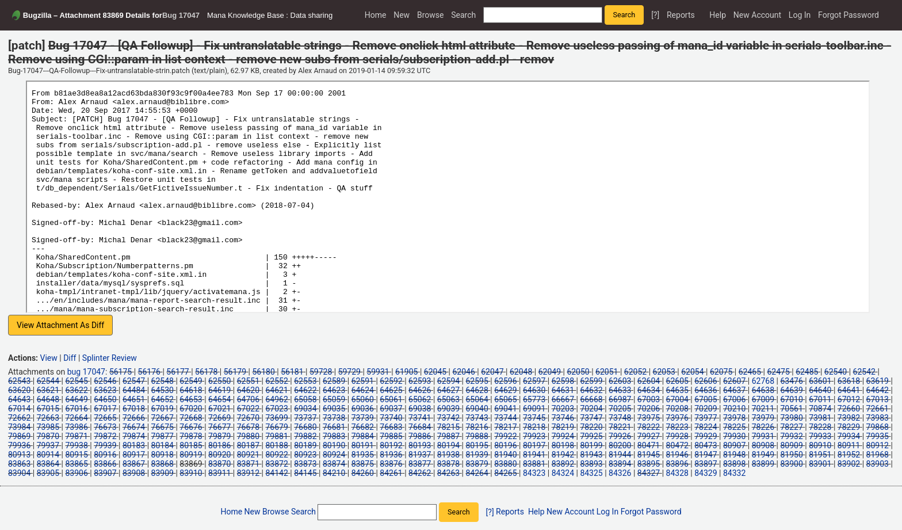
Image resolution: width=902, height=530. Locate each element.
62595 (477, 381)
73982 (849, 417)
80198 (563, 445)
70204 (591, 408)
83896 (677, 463)
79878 (190, 436)
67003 (648, 399)
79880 (248, 436)
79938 (76, 445)
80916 (105, 454)
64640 (820, 390)
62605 (677, 381)
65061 (391, 399)
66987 (620, 399)
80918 (162, 454)
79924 (563, 436)
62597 (534, 381)
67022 (248, 408)
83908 (134, 473)
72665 (105, 417)
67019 (162, 408)
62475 (778, 371)
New (401, 15)
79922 (505, 436)
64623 (334, 390)
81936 (391, 454)
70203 (563, 408)
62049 (549, 371)
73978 (734, 417)
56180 (263, 371)
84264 (477, 473)
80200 (620, 445)
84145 (305, 473)
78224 (705, 427)
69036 (362, 408)
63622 (76, 390)
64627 (448, 390)
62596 (505, 381)
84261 (391, 473)
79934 (849, 436)
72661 (877, 408)
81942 (563, 454)
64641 (849, 390)
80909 (791, 445)
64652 (162, 399)
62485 (807, 371)
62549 (190, 381)
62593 (419, 381)
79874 (134, 436)
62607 (734, 381)
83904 (19, 473)
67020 (190, 408)
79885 (391, 436)
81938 (448, 454)
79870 (48, 436)
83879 (477, 463)
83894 (620, 463)
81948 (734, 454)
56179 (235, 371)
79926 (620, 436)
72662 (19, 417)
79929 (705, 436)
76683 (391, 427)
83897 (705, 463)
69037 (391, 408)
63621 (48, 390)
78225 (734, 427)
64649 (76, 399)
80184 (162, 445)
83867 (134, 463)
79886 (419, 436)
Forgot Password (848, 15)
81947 (705, 454)
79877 (162, 436)
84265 (505, 473)
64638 (763, 390)
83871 (248, 463)
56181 (292, 371)
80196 (505, 445)
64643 (19, 399)
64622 (305, 390)
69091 (534, 408)
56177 (177, 371)
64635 (677, 390)
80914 (48, 454)
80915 (76, 454)
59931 (377, 371)
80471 (648, 445)
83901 (820, 463)
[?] (655, 15)
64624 (362, 390)
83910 (190, 473)
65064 (477, 399)
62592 (391, 381)
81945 (648, 454)
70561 (791, 408)
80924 (334, 454)
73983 (877, 417)
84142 (276, 473)
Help (717, 15)
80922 (276, 454)
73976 (677, 417)
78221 (620, 427)
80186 (219, 445)
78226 (763, 427)
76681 (334, 427)
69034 (305, 408)
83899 (763, 463)
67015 (48, 408)
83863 (19, 463)
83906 (76, 473)
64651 (134, 399)
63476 (791, 381)
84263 (448, 473)
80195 (477, 445)
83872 (276, 463)
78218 (534, 427)
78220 (591, 427)
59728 (320, 371)
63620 (19, 390)
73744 (505, 417)
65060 (362, 399)
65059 (334, 399)
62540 (835, 371)
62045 (435, 371)
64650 (105, 399)
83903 (877, 463)
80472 (677, 445)
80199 (591, 445)
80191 (362, 445)
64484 (134, 390)
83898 (734, 463)
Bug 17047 (181, 15)
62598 (563, 381)
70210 (734, 408)
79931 (763, 436)
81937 (419, 454)
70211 (763, 408)
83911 (219, 473)
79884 (362, 436)
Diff (69, 358)
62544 (48, 381)
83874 (334, 463)
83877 (419, 463)
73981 (820, 417)
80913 (19, 454)
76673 (105, 427)
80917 (134, 454)
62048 (521, 371)
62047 (492, 371)
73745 (534, 417)
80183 (134, 445)
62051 (606, 371)
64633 (620, 390)
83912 (248, 473)
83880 (505, 463)
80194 (448, 445)
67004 (677, 399)
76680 (305, 427)
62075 (721, 371)
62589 (334, 381)
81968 (877, 454)
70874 (820, 408)
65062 (419, 399)
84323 (534, 473)
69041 (505, 408)
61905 (406, 371)
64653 (190, 399)
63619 (877, 381)
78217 (505, 427)
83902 (849, 463)
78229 (849, 427)
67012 (849, 399)
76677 (219, 427)
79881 (276, 436)
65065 (505, 399)
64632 (591, 390)
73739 (362, 417)
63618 (849, 381)
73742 (448, 417)
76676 (190, 427)
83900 (791, 463)
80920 (219, 454)
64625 (391, 390)
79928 (677, 436)
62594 (448, 381)
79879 (219, 436)
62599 (591, 381)
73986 (76, 427)
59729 (349, 371)
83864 (48, 463)
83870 (219, 463)
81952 (849, 454)
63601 (820, 381)
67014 (19, 408)
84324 (563, 473)
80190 (334, 445)
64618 (190, 390)
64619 (219, 390)
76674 (134, 427)
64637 (734, 390)
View (49, 358)
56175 (120, 371)
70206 (648, 408)
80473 (705, 445)
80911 (849, 445)
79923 (534, 436)
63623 (105, 390)
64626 (419, 390)
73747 (591, 417)
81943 (591, 454)
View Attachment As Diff (60, 325)
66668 (591, 399)
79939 (105, 445)
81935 (362, 454)
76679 (276, 427)
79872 (105, 436)
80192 (391, 445)
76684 (419, 427)
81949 (763, 454)
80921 (248, 454)
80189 (305, 445)
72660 (849, 408)
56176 (149, 371)
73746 (563, 417)
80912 (877, 445)
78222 (648, 427)
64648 (48, 399)
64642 (877, 390)
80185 (190, 445)
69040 (477, 408)
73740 (391, 417)
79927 (648, 436)
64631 (563, 390)
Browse (430, 15)
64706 (248, 399)
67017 (105, 408)
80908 (763, 445)
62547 (134, 381)
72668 (190, 417)
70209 (705, 408)
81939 (477, 454)
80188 (276, 445)
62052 (635, 371)
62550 (219, 381)
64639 (791, 390)
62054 (692, 371)
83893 (591, 463)
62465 (750, 371)
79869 (19, 436)
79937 (48, 445)
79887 (448, 436)
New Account (757, 15)
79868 (877, 427)
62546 (105, 381)
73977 (705, 417)
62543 (19, 381)
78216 (477, 427)
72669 (219, 417)
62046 (464, 371)
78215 (448, 427)
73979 (763, 417)
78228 (820, 427)
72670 (248, 417)
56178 (206, 371)
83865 (76, 463)
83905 (48, 473)
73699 (276, 417)
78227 (791, 427)
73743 (477, 417)
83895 (648, 463)
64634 (648, 390)
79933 (820, 436)
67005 (705, 399)
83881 (534, 463)
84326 (620, 473)
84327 (648, 473)
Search (463, 15)
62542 (864, 371)
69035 (334, 408)
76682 (362, 427)
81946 (677, 454)
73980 (791, 417)
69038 (419, 408)
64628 (477, 390)
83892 (563, 463)
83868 (162, 463)
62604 (648, 381)
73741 (419, 417)
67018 (134, 408)
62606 (705, 381)
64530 (162, 390)
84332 (734, 473)
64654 (219, 399)
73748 (620, 417)
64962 (276, 399)
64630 (534, 390)
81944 (620, 454)
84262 (419, 473)
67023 (276, 408)
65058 (305, 399)
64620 (248, 390)
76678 (248, 427)
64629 (505, 390)
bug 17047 (86, 371)
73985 (48, 427)
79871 (76, 436)
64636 (705, 390)
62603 (620, 381)
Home (376, 15)
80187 (248, 445)
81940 (505, 454)
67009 (763, 399)
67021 (219, 408)
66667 (563, 399)
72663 (48, 417)
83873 (305, 463)
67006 (734, 399)
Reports (681, 15)
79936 (19, 445)
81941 (534, 454)
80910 (820, 445)
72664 (76, 417)
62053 (664, 371)
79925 (591, 436)
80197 (534, 445)
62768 (763, 381)
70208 (677, 408)
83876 (391, 463)
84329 (705, 473)
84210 (334, 473)
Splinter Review (109, 358)
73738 (334, 417)
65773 (534, 399)
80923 (305, 454)
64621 (276, 390)
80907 (734, 445)
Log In (800, 15)
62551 (248, 381)
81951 (820, 454)
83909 (162, 473)
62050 (578, 371)
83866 (105, 463)
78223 (677, 427)
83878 (448, 463)
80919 (190, 454)
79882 (305, 436)
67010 (791, 399)
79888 (477, 436)
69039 (448, 408)
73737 (305, 417)
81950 (791, 454)
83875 (362, 463)
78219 (563, 427)
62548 (162, 381)
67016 (76, 408)
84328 (677, 473)
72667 (162, 417)
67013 (877, 399)
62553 (305, 381)
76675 (162, 427)
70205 (620, 408)
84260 (362, 473)
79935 (877, 436)
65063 (448, 399)
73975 (648, 417)
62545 (76, 381)
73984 (19, 427)
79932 (791, 436)
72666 (134, 417)
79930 (734, 436)
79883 (334, 436)
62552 (276, 381)
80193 (419, 445)
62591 (362, 381)
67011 (820, 399)
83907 (105, 473)
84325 (591, 473)
